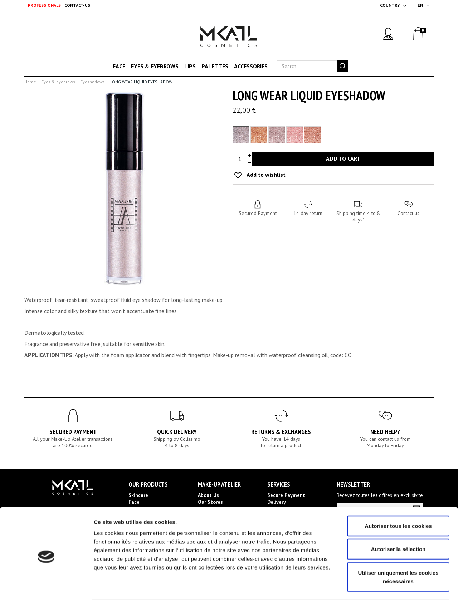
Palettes (214, 66)
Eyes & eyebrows (155, 66)
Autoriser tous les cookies (398, 498)
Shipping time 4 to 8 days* (358, 216)
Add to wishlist (265, 174)
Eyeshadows (93, 81)
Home (30, 81)
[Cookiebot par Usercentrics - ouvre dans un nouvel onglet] (46, 587)
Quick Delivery (177, 431)
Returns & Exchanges (281, 431)
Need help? (385, 431)
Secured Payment (258, 213)
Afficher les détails (394, 587)
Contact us (408, 213)
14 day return (307, 213)
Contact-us (77, 5)
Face (119, 66)
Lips (190, 66)
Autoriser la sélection (398, 522)
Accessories (251, 66)
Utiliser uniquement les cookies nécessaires (398, 549)
